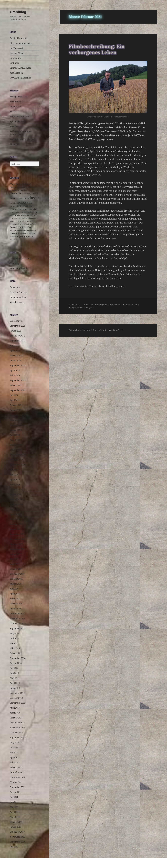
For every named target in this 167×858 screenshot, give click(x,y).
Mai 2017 (14, 559)
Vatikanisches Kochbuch (21, 139)
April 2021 (15, 400)
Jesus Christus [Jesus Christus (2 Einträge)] (19, 212)
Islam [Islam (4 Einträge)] (35, 209)
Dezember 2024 (17, 335)
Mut (137, 304)
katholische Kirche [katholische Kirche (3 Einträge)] (30, 212)
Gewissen (129, 304)
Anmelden (15, 287)
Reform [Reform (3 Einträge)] (33, 224)
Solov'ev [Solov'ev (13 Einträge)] (14, 227)
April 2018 (15, 514)
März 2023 (15, 375)
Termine (14, 126)
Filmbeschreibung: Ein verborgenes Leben (97, 49)
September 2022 (17, 380)
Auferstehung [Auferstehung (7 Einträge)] (28, 187)
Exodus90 (14, 101)
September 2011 (17, 787)
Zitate (12, 144)
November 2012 (17, 727)
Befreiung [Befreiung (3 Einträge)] (13, 190)
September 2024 (17, 340)
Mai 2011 (14, 807)
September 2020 (17, 425)
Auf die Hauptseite (19, 38)
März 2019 (15, 484)
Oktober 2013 (16, 698)
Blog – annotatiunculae (21, 43)
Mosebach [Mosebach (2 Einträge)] (29, 221)
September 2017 (17, 549)
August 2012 (15, 742)
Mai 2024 (14, 345)
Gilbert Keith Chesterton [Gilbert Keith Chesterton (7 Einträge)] (21, 206)
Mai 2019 (14, 474)
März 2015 (15, 648)
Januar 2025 (15, 330)
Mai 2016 (14, 588)
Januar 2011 (15, 827)
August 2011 (15, 792)
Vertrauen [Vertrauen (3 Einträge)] (13, 234)
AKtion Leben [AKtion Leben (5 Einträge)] (16, 187)
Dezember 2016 (17, 573)
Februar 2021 (16, 405)
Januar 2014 (15, 688)
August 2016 (15, 583)
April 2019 (15, 479)
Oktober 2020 (16, 420)
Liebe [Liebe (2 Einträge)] (11, 218)
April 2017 (15, 564)
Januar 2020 (15, 449)
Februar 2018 (16, 524)
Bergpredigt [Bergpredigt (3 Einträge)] (22, 190)
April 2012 (15, 757)
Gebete (13, 106)
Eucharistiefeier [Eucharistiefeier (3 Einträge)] (16, 199)
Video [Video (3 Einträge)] (33, 234)
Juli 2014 (14, 668)
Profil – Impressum (19, 268)
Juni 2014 (14, 673)
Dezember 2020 (17, 415)
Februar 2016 (16, 603)
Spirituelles (15, 121)
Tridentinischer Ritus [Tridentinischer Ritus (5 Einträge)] (19, 230)
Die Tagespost (16, 48)
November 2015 (17, 618)
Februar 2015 (16, 653)
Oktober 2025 (16, 320)
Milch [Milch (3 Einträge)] (24, 221)
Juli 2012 (14, 747)
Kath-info (14, 63)
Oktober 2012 (16, 732)
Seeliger (72, 307)
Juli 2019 (14, 469)
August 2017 (15, 554)
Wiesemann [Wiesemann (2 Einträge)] (13, 240)
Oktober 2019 (16, 459)
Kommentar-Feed (18, 297)
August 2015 (15, 633)
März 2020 (15, 440)
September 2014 (17, 658)
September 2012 (17, 737)
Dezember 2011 (17, 772)
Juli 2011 (14, 797)
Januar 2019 (15, 494)
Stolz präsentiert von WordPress (108, 330)
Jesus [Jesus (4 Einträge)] (12, 212)
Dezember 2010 (17, 831)
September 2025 (17, 325)
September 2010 (17, 841)
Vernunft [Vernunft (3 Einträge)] (32, 231)
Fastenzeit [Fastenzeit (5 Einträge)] (14, 203)
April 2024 (15, 350)
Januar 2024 (15, 360)
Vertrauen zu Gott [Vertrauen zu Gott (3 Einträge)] (24, 234)
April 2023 (15, 370)
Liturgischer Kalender (20, 67)
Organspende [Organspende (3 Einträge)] (15, 224)
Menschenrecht (17, 116)
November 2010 (17, 836)
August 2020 (15, 430)
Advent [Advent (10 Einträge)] (27, 183)
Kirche (13, 111)
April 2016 (15, 593)
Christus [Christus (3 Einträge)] (35, 194)
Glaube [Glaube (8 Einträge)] (13, 208)
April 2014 (15, 683)
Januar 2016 (15, 608)
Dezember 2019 (17, 454)
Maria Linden (16, 72)
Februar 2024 (16, 355)
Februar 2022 (16, 385)
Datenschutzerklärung (20, 258)
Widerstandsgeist (85, 307)
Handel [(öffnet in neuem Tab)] (93, 286)
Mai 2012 (14, 752)
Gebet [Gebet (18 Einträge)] (22, 202)
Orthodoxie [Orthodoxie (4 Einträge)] (25, 224)
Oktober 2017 (16, 544)
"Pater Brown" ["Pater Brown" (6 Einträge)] (16, 184)
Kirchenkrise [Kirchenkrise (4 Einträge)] (26, 215)
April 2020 (15, 435)
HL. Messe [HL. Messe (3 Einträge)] (28, 209)
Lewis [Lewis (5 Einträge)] (34, 215)
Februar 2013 (16, 717)
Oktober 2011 (16, 782)
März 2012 (15, 762)
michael (89, 304)
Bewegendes (16, 96)
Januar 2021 (15, 410)
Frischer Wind (16, 53)
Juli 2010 (14, 846)
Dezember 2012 (17, 722)
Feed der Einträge (18, 292)
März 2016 (15, 598)
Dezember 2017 (17, 534)
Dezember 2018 (17, 499)
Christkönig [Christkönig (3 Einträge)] (27, 194)
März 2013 (15, 712)
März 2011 (15, 817)
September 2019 (17, 464)
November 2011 (17, 777)
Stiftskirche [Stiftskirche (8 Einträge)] (25, 227)
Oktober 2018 (16, 504)
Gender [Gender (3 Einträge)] (29, 203)
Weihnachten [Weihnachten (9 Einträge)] (27, 236)
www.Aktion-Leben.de (20, 77)
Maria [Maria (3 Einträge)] (16, 218)
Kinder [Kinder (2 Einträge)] (12, 215)
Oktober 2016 (16, 578)
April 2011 (15, 812)
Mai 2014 (14, 678)
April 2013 (15, 707)
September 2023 (17, 365)
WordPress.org (17, 302)
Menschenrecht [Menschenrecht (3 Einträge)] (15, 221)
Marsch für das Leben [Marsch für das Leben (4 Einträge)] (28, 218)
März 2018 (15, 519)
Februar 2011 (16, 822)
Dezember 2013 (17, 693)
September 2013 (17, 702)
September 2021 (17, 390)
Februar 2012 (16, 767)
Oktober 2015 (16, 623)
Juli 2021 (14, 395)
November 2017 (17, 539)
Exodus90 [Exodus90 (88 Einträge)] (30, 197)
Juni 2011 (14, 802)
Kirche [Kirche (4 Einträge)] (17, 215)
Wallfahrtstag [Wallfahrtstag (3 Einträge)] (15, 237)
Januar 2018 (15, 529)
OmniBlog (18, 12)
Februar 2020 (16, 445)
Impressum (15, 58)
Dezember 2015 (17, 613)
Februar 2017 (16, 569)
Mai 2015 (14, 643)
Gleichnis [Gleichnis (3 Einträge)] (20, 209)
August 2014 (15, 663)
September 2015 (17, 628)
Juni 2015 (14, 638)
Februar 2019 (16, 489)
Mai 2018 (14, 509)
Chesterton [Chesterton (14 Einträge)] (16, 193)
